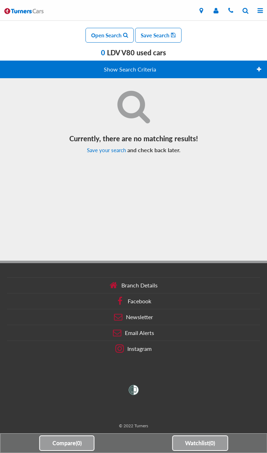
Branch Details (133, 285)
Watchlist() (200, 443)
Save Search (158, 35)
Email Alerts (133, 333)
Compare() (67, 443)
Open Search (109, 35)
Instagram (133, 349)
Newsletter (133, 317)
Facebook (133, 301)
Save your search (106, 150)
